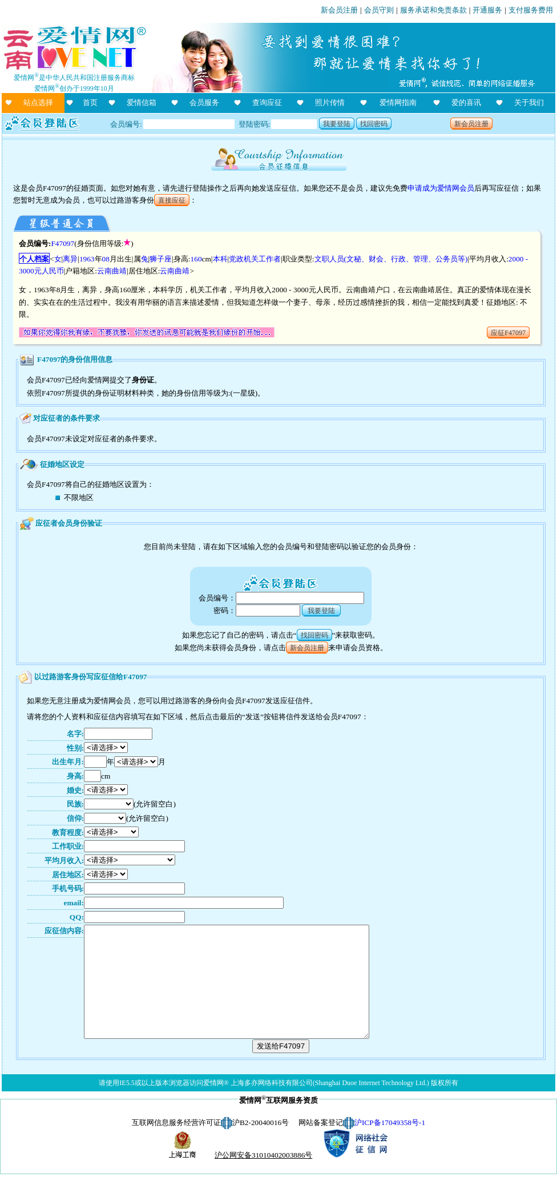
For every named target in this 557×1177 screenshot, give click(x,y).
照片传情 (330, 102)
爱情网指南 (398, 102)
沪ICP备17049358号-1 (389, 1122)
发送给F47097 (281, 1046)
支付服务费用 (530, 10)
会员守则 (379, 10)
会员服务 (204, 102)
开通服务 (487, 10)
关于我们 (529, 102)
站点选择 (38, 102)
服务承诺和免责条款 (433, 10)
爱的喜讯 (466, 102)
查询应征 (267, 102)
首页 (90, 102)
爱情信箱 (141, 102)
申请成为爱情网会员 (440, 188)
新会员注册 (339, 10)
